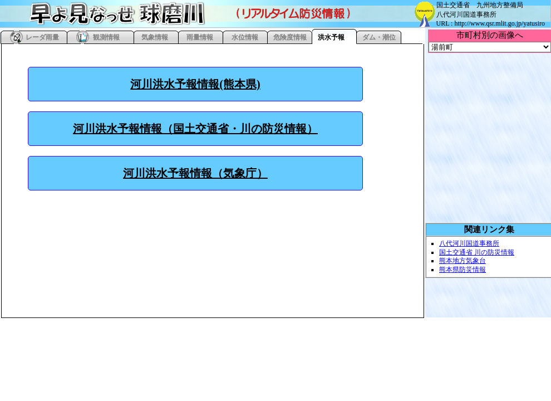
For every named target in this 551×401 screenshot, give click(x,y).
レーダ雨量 (42, 37)
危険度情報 (290, 37)
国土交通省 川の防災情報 (476, 252)
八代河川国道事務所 (469, 243)
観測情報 (106, 37)
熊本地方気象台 (462, 261)
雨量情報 (199, 37)
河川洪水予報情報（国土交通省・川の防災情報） (195, 129)
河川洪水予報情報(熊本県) (195, 84)
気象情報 (154, 37)
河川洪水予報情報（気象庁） (195, 173)
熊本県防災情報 (462, 269)
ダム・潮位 (379, 37)
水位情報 (245, 37)
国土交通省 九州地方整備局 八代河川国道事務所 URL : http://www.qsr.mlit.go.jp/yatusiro (490, 14)
